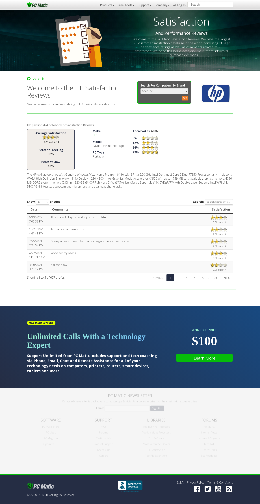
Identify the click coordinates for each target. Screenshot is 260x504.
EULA (179, 482)
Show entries (43, 202)
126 (214, 278)
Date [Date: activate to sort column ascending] (34, 210)
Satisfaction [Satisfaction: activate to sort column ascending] (221, 210)
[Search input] (207, 5)
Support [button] (144, 5)
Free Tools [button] (126, 5)
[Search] (227, 4)
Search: (213, 202)
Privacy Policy (195, 482)
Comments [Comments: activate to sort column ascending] (60, 210)
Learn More (204, 358)
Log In (179, 5)
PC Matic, (44, 495)
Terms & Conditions (220, 482)
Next (227, 278)
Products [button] (107, 5)
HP (95, 135)
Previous (157, 278)
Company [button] (162, 5)
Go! (185, 98)
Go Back (35, 78)
